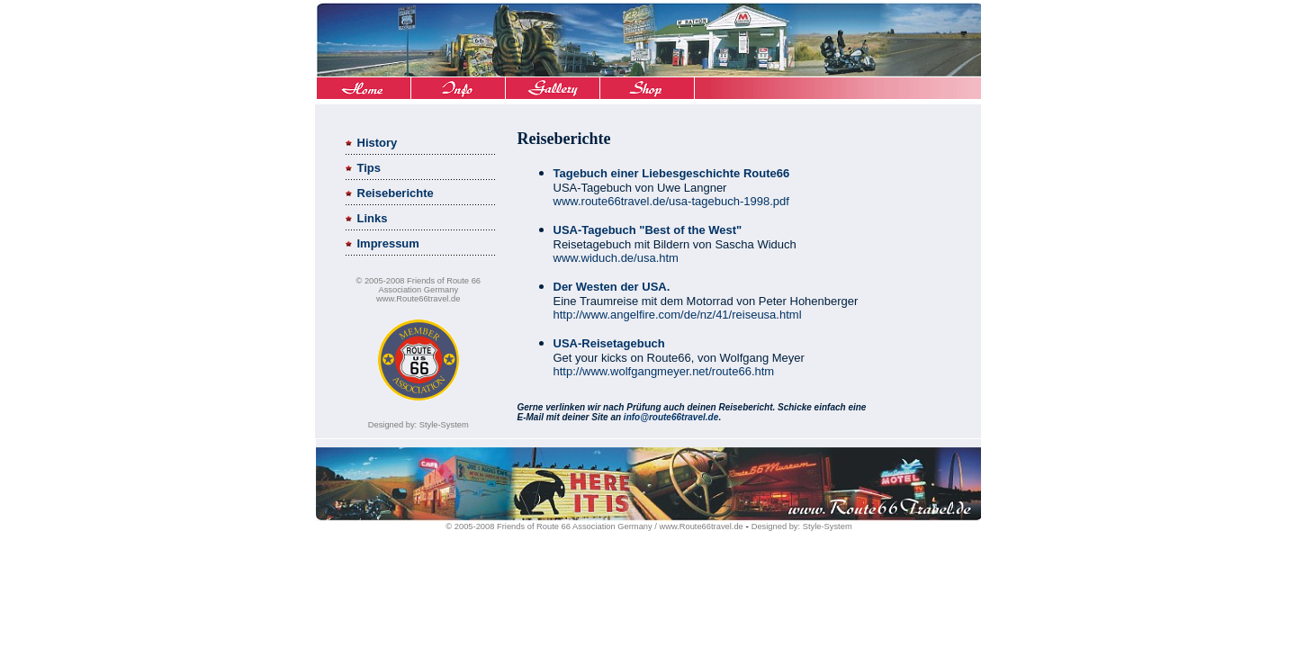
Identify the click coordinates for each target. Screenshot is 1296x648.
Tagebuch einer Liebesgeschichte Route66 (672, 173)
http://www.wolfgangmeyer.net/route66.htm (664, 371)
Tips (369, 168)
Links (372, 218)
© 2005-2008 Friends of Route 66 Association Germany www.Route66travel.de (418, 289)
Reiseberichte (395, 193)
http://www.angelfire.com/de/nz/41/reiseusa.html (678, 314)
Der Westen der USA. (612, 286)
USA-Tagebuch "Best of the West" (648, 230)
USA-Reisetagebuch (609, 343)
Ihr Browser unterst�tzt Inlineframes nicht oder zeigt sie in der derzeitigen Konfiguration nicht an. (648, 52)
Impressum (388, 243)
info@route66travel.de (671, 417)
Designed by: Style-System (418, 424)
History (377, 142)
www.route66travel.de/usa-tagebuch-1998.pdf (671, 201)
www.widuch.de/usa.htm (616, 258)
